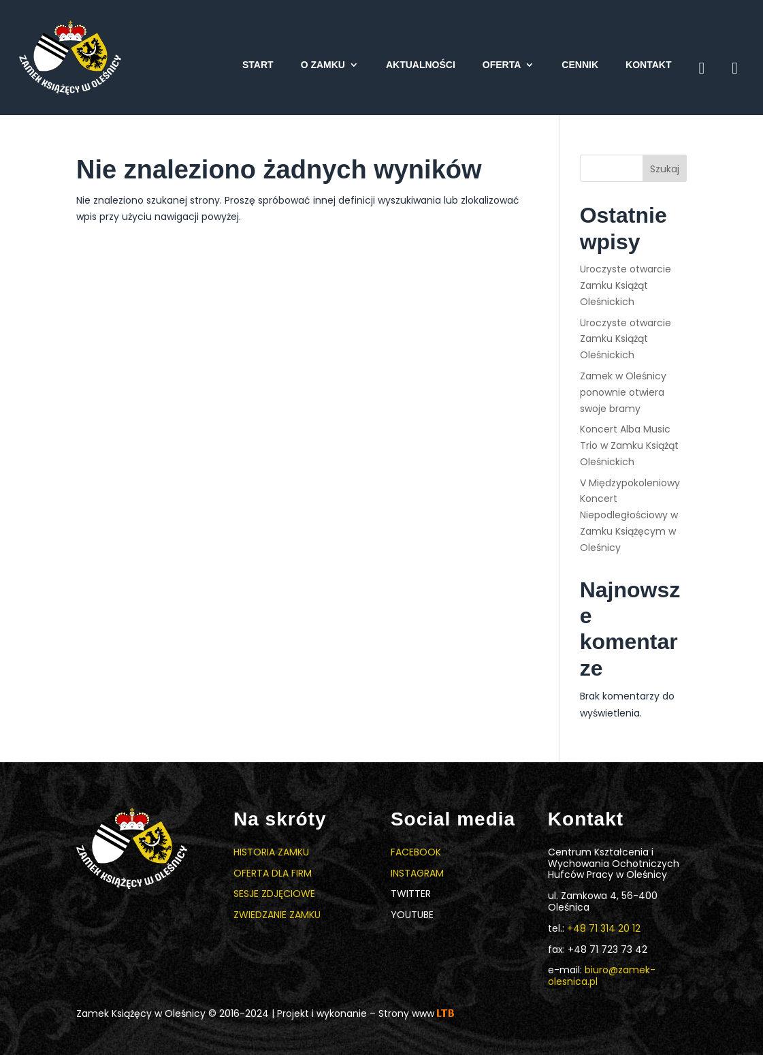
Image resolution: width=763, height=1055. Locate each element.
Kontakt (648, 65)
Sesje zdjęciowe (274, 893)
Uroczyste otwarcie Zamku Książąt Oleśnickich (625, 285)
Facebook (416, 852)
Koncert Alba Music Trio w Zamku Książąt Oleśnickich (629, 445)
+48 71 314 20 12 (603, 928)
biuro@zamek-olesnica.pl (601, 975)
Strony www (416, 1013)
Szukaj (664, 169)
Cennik (580, 65)
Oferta (502, 65)
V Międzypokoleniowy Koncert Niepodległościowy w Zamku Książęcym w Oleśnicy (630, 515)
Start (258, 65)
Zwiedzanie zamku (277, 915)
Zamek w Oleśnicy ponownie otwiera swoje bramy (623, 392)
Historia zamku (271, 852)
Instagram (417, 873)
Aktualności (420, 65)
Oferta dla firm (272, 873)
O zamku (323, 65)
